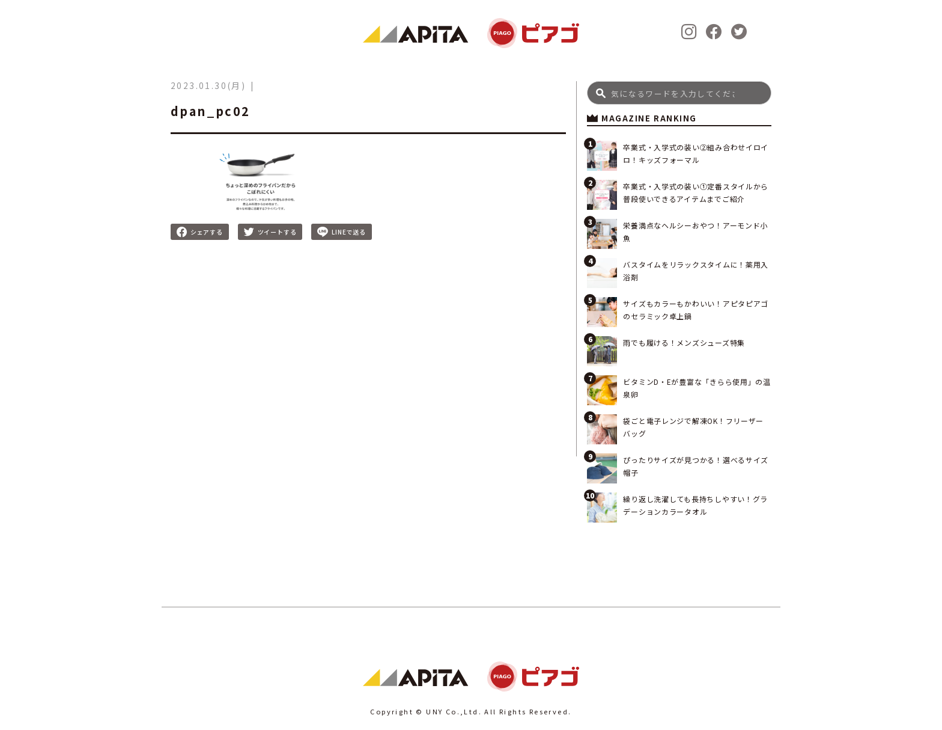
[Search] (679, 93)
